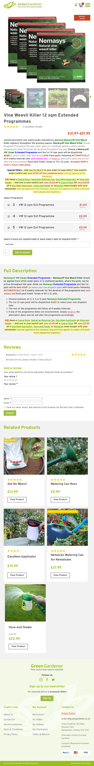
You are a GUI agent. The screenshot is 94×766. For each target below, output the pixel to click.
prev (3, 97)
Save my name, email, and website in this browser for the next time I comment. (45, 407)
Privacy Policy (11, 734)
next (91, 97)
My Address (38, 724)
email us (56, 158)
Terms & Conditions (13, 729)
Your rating (10, 376)
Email (7, 403)
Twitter (53, 679)
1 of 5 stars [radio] (5, 380)
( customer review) (32, 127)
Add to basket (22, 252)
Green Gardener (23, 5)
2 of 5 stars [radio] (7, 380)
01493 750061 (68, 713)
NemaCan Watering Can (43, 179)
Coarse (21, 179)
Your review (11, 384)
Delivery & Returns (13, 724)
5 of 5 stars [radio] (16, 380)
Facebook (47, 679)
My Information (40, 729)
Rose (27, 179)
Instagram (41, 679)
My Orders (38, 719)
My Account (38, 714)
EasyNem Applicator (66, 179)
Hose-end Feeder (42, 185)
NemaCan (58, 185)
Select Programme (13, 198)
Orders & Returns (41, 734)
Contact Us (9, 719)
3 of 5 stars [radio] (10, 380)
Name (7, 398)
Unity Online (85, 763)
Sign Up (47, 698)
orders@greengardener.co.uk (75, 719)
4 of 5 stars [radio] (13, 380)
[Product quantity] (7, 252)
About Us (8, 714)
